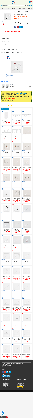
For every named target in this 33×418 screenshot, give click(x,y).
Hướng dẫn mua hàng (20, 382)
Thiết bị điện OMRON (5, 383)
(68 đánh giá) (17, 12)
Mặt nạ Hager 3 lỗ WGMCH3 (6, 136)
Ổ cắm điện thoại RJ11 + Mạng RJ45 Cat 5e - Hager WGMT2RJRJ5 (26, 184)
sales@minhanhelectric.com (8, 365)
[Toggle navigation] (1, 2)
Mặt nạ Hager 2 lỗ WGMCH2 (16, 136)
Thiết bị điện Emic (5, 385)
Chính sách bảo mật (20, 385)
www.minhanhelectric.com (8, 366)
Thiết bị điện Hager (5, 382)
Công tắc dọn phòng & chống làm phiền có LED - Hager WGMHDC (6, 246)
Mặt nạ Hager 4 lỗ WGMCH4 (27, 120)
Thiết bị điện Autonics (5, 386)
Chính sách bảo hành (20, 383)
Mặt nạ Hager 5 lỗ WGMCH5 (16, 120)
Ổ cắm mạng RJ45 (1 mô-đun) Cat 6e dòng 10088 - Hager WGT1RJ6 (16, 168)
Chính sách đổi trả (20, 384)
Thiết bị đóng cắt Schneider (6, 387)
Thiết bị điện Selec (5, 384)
